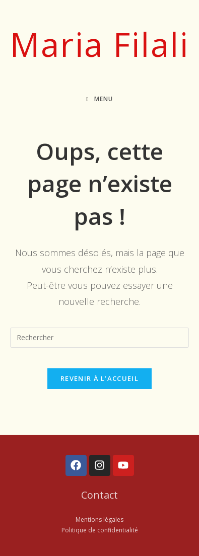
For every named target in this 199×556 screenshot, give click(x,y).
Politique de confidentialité (99, 530)
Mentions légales (99, 519)
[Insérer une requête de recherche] (99, 338)
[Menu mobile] (99, 99)
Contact (99, 495)
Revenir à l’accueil (99, 378)
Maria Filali (99, 44)
